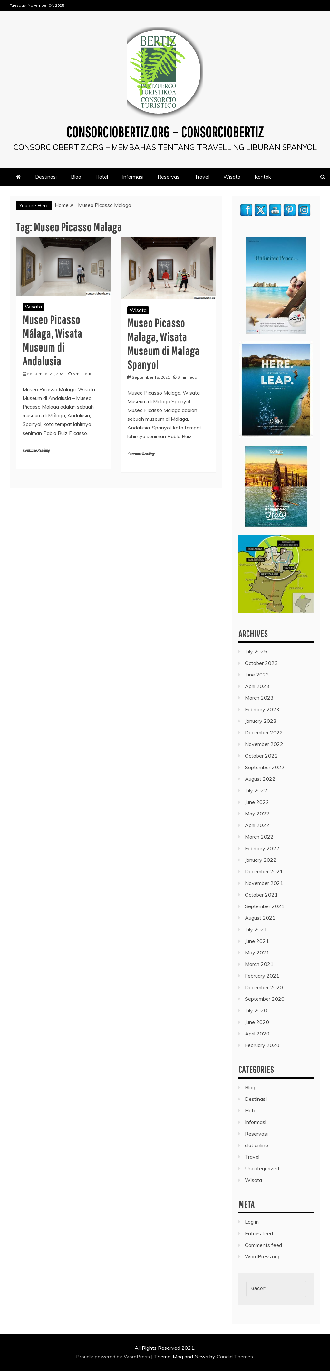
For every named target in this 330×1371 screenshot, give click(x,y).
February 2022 (262, 848)
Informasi (132, 176)
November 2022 (264, 744)
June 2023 (257, 674)
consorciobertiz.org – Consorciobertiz (165, 131)
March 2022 (259, 836)
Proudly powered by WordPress (113, 1356)
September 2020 (265, 999)
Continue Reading (36, 450)
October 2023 (261, 663)
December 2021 (264, 871)
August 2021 (260, 918)
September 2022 (265, 767)
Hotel (101, 176)
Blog (76, 176)
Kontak (263, 176)
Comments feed (263, 1245)
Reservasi (169, 176)
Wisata (231, 176)
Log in (252, 1222)
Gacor (258, 1289)
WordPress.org (262, 1256)
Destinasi (46, 176)
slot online (256, 1145)
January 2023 (261, 721)
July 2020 (256, 1010)
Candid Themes (235, 1356)
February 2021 (262, 975)
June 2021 (257, 941)
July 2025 (256, 651)
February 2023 (262, 709)
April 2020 (257, 1033)
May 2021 (257, 952)
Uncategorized (262, 1168)
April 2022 (257, 825)
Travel (202, 176)
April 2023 (257, 686)
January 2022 (261, 860)
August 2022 (260, 779)
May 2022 (257, 813)
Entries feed (259, 1233)
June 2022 (257, 802)
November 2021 (264, 883)
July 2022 (256, 790)
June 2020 (257, 1022)
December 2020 (264, 987)
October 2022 (261, 755)
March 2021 (259, 964)
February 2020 (262, 1045)
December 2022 (264, 732)
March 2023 (259, 698)
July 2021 (256, 929)
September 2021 (265, 906)
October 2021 (261, 894)
